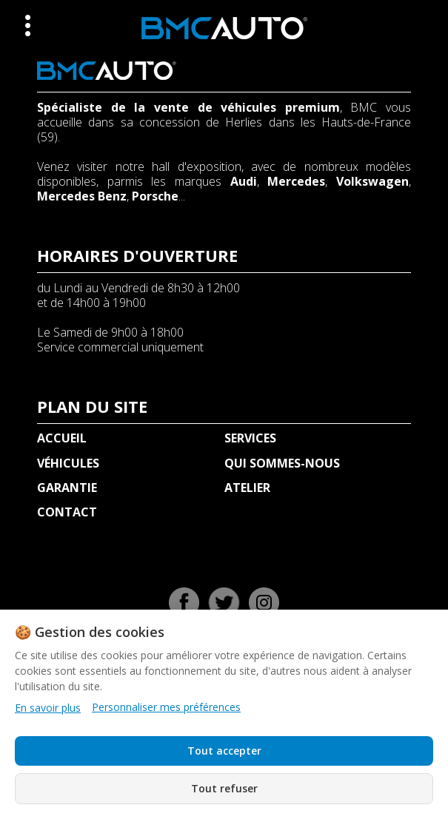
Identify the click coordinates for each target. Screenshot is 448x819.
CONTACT (67, 512)
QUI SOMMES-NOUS (282, 463)
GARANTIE (67, 487)
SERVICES (250, 438)
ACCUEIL (62, 438)
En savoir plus (48, 708)
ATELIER (247, 487)
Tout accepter (224, 751)
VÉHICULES (68, 463)
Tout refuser (224, 788)
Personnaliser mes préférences (166, 707)
